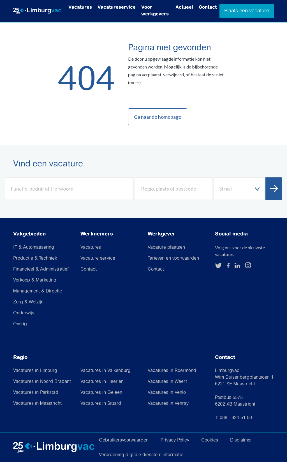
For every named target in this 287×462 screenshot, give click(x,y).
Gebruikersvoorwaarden (124, 440)
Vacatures (80, 7)
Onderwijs (23, 313)
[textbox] (239, 189)
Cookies (209, 440)
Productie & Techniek (35, 258)
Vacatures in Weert (167, 381)
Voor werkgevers (155, 11)
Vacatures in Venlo (167, 392)
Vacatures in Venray (168, 403)
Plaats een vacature (246, 10)
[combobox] (238, 188)
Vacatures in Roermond (172, 370)
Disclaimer (241, 440)
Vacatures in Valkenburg (105, 370)
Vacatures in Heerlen (102, 381)
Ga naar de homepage (157, 117)
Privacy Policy (175, 440)
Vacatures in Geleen (101, 392)
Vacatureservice (117, 7)
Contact (208, 7)
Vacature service (97, 258)
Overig (20, 324)
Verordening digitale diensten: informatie (141, 454)
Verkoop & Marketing (34, 280)
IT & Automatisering (33, 247)
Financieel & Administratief (41, 269)
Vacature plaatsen (166, 247)
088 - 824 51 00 (236, 417)
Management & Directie (37, 291)
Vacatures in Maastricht (37, 403)
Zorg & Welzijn (28, 302)
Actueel (184, 7)
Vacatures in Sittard (100, 403)
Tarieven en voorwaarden (173, 258)
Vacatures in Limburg (35, 370)
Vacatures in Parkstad (35, 392)
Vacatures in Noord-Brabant (42, 381)
